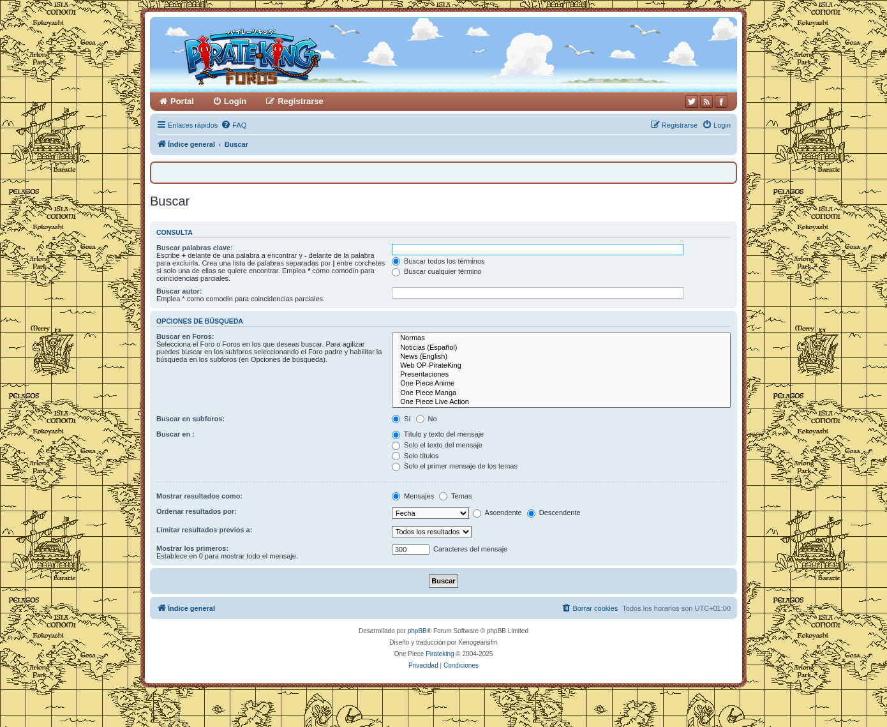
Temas (455, 496)
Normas (561, 338)
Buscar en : (175, 434)
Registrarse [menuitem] (301, 101)
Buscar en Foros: (185, 336)
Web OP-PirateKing (561, 365)
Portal (182, 101)
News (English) (561, 356)
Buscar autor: (179, 291)
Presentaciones (561, 374)
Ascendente (497, 512)
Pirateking (440, 653)
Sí (401, 419)
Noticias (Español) (561, 347)
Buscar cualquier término (437, 271)
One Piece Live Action (561, 402)
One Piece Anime (561, 383)
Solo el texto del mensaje (437, 445)
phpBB (417, 630)
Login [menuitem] (235, 101)
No (426, 419)
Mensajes (413, 496)
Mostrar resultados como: (199, 496)
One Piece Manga (561, 393)
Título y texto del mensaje (438, 434)
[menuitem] (233, 125)
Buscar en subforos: (190, 419)
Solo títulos (415, 456)
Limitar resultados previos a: (204, 530)
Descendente (554, 512)
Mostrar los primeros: (192, 548)
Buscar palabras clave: (194, 247)
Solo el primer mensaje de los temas (455, 466)
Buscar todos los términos (438, 261)
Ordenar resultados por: (196, 511)
